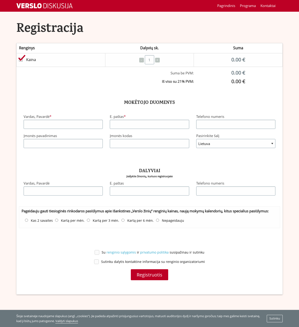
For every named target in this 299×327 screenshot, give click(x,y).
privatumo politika (154, 252)
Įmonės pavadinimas (40, 135)
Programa (248, 5)
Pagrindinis (226, 5)
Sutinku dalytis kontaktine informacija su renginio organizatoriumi (153, 261)
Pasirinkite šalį (207, 135)
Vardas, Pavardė (37, 116)
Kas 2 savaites (42, 220)
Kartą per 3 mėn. (106, 220)
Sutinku (274, 318)
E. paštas (118, 116)
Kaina (31, 59)
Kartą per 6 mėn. (140, 220)
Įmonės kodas (121, 135)
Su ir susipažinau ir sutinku (153, 252)
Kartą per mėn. (73, 220)
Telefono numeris (210, 116)
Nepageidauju (173, 220)
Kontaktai (268, 5)
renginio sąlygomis (121, 252)
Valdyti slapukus (66, 321)
